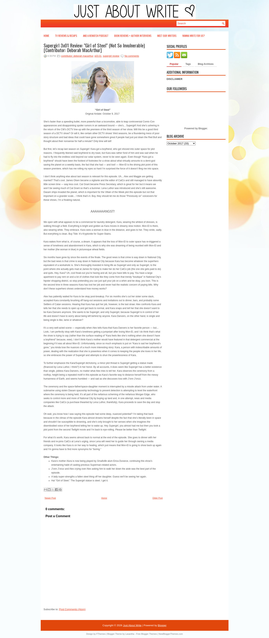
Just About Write (132, 625)
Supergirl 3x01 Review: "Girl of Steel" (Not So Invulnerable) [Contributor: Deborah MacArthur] (94, 47)
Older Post (158, 498)
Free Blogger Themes (146, 634)
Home (46, 36)
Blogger (202, 128)
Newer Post (50, 498)
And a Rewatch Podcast (95, 36)
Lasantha (129, 634)
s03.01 (98, 56)
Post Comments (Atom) (72, 609)
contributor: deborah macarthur (77, 56)
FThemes (100, 634)
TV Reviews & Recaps (66, 36)
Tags (188, 64)
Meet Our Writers (166, 36)
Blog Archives (205, 64)
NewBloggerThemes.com (171, 634)
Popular (174, 64)
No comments (131, 56)
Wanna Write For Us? (193, 36)
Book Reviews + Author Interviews (132, 36)
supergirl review (111, 56)
